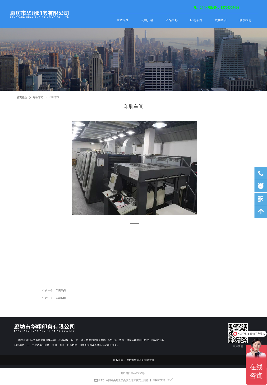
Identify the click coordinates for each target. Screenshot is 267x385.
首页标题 (22, 97)
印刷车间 (38, 97)
